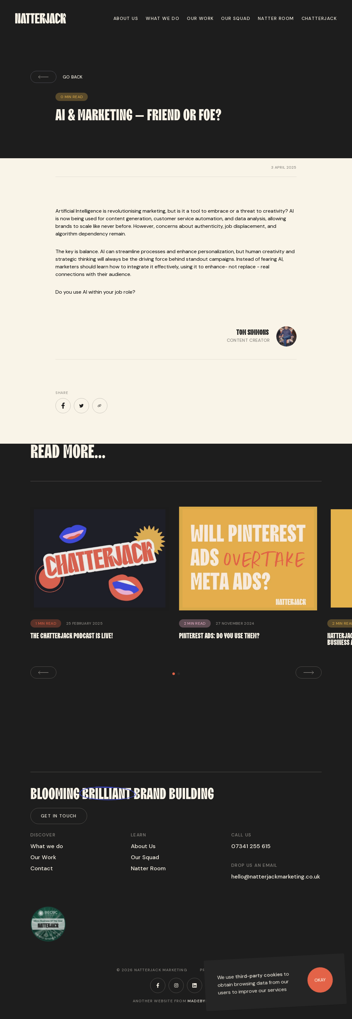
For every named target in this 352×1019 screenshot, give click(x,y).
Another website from (176, 1001)
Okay (320, 980)
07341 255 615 (251, 846)
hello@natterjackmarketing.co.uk (275, 876)
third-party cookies (259, 975)
